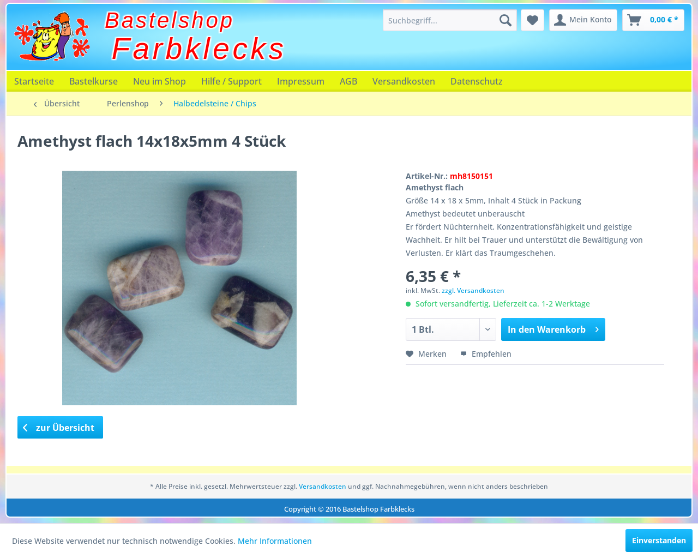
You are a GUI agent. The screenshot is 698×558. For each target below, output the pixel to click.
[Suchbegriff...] (450, 20)
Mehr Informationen (275, 541)
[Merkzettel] (532, 20)
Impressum (300, 81)
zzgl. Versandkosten (473, 290)
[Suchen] (505, 20)
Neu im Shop (159, 81)
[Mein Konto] (583, 20)
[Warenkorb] (653, 20)
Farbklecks (199, 48)
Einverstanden (659, 540)
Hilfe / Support (231, 81)
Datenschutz (476, 81)
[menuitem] (450, 20)
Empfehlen (486, 354)
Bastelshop (169, 20)
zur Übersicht (59, 428)
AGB (348, 81)
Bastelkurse (93, 81)
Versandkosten (403, 81)
